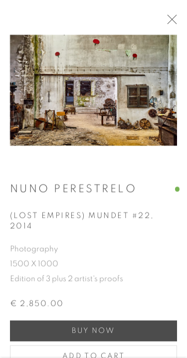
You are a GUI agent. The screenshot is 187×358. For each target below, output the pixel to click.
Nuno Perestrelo (73, 191)
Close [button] (172, 22)
